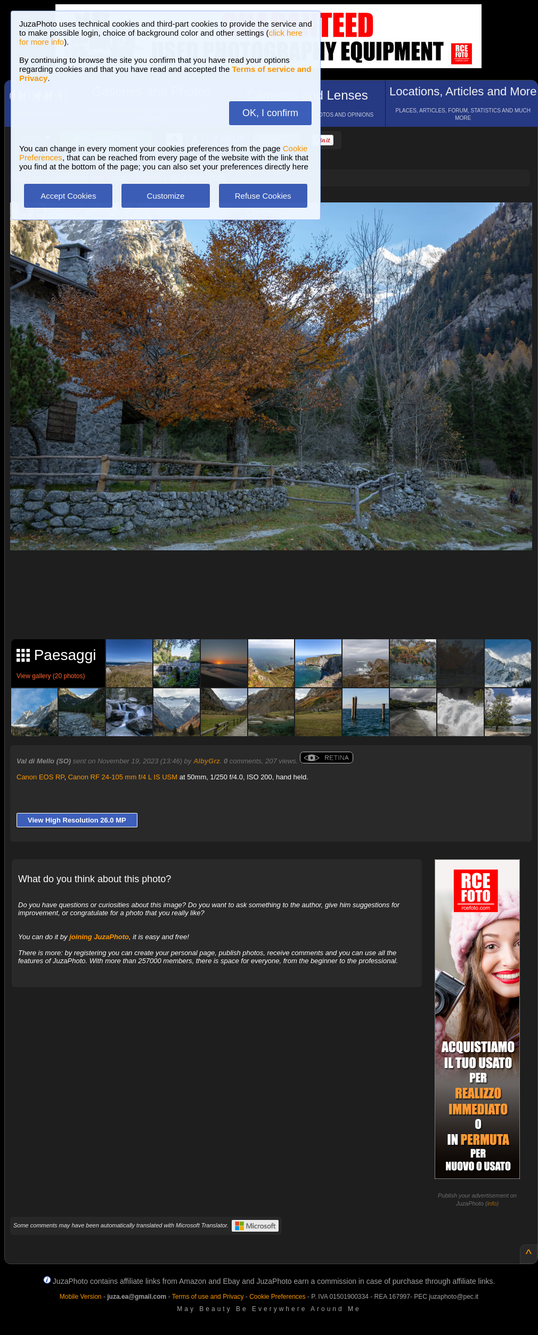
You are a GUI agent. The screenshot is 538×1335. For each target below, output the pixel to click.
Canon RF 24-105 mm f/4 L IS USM (122, 777)
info (492, 1203)
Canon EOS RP (40, 777)
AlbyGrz (206, 761)
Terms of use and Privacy (208, 1296)
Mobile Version (81, 1296)
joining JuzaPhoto (99, 937)
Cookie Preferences (277, 1296)
